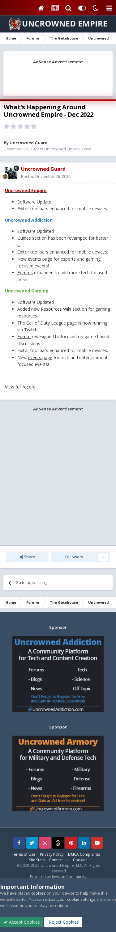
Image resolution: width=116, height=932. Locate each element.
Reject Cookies (63, 922)
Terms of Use (23, 854)
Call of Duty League (46, 323)
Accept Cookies (21, 922)
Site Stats (37, 860)
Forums (25, 272)
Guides (24, 238)
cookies (38, 893)
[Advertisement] (58, 78)
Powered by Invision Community (58, 876)
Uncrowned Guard (29, 142)
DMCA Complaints (84, 854)
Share (27, 556)
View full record (20, 387)
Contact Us (58, 860)
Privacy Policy (51, 854)
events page (40, 259)
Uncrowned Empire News (67, 149)
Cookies (80, 860)
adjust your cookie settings (70, 899)
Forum (24, 336)
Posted (46, 176)
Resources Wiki (56, 309)
